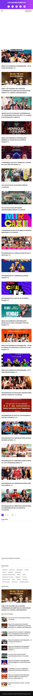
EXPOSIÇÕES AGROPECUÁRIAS (8, 574)
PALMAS (13, 579)
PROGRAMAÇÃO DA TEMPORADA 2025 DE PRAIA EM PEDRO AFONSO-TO (16, 439)
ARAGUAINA (4, 570)
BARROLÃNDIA (19, 570)
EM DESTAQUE (18, 572)
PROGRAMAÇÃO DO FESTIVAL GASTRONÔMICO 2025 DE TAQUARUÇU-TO (16, 416)
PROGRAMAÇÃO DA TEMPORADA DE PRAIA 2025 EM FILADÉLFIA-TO (16, 484)
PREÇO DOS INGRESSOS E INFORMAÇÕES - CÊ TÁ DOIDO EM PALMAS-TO (16, 67)
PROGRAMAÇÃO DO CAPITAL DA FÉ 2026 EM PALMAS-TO (14, 299)
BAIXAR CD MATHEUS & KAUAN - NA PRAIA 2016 (19, 683)
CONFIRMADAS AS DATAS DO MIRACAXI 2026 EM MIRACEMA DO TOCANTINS (16, 231)
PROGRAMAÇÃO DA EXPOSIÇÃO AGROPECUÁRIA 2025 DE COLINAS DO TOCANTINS (16, 394)
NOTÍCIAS (24, 577)
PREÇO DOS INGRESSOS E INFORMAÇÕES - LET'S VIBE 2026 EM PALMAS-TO (16, 371)
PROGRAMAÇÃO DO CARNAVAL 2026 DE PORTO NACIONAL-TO (16, 254)
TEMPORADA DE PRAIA (24, 582)
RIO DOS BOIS (14, 582)
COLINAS (4, 572)
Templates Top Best (12, 693)
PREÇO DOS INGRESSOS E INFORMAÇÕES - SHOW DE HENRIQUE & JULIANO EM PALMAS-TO (19, 662)
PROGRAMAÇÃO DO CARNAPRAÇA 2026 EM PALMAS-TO (14, 277)
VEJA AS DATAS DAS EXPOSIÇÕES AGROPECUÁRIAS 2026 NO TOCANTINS (13, 209)
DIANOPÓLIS (10, 572)
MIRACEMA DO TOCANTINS (8, 577)
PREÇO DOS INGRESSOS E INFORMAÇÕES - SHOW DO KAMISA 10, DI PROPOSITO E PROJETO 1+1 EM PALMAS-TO (16, 347)
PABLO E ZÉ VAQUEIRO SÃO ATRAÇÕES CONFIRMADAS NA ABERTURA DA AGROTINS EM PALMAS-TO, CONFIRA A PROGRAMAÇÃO (16, 90)
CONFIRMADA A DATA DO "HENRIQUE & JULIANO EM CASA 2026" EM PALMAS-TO (16, 163)
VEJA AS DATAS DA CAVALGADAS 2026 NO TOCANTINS (14, 186)
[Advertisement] (16, 31)
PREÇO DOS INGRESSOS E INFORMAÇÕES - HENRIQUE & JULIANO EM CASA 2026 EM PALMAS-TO (14, 140)
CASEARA (26, 570)
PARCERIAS (25, 579)
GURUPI (24, 574)
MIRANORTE (18, 577)
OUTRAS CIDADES (6, 579)
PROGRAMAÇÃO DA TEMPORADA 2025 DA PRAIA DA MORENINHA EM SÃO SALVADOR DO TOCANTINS (16, 508)
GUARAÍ (18, 574)
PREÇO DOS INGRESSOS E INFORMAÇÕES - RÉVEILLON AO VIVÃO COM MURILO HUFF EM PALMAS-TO (14, 323)
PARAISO (19, 579)
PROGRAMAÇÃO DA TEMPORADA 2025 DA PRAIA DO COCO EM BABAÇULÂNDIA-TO (16, 462)
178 (12, 515)
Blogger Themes (27, 693)
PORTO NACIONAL (6, 582)
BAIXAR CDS (12, 570)
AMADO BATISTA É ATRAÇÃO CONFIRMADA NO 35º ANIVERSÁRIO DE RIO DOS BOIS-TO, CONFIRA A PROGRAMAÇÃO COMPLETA (16, 115)
